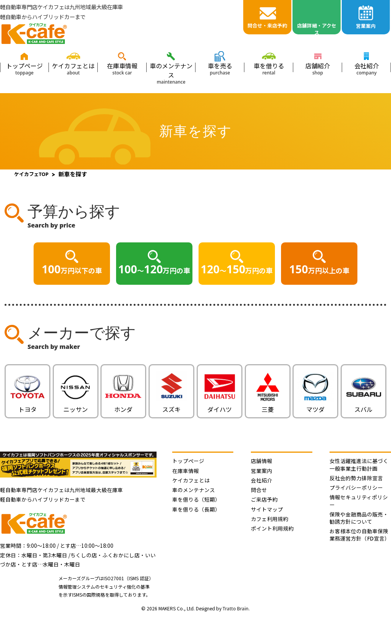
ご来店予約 (264, 499)
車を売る (220, 68)
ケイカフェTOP (31, 174)
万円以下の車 (72, 268)
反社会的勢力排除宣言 (356, 478)
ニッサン (75, 405)
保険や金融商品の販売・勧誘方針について (359, 518)
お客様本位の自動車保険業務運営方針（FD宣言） (359, 535)
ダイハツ (219, 405)
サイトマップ (267, 509)
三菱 (267, 405)
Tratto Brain (236, 608)
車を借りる (269, 68)
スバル (363, 405)
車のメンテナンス (171, 73)
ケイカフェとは (73, 68)
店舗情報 (261, 461)
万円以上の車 (319, 268)
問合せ (259, 490)
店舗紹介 (317, 68)
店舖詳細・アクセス (316, 28)
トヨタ (27, 405)
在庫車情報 (122, 68)
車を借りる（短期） (196, 499)
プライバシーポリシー (356, 487)
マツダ (315, 405)
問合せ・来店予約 (267, 25)
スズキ (171, 405)
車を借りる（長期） (196, 509)
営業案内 (366, 26)
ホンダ (123, 405)
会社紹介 (366, 68)
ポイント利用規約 (272, 528)
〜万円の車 (154, 268)
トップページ (24, 68)
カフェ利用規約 (269, 519)
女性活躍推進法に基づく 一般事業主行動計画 (359, 464)
